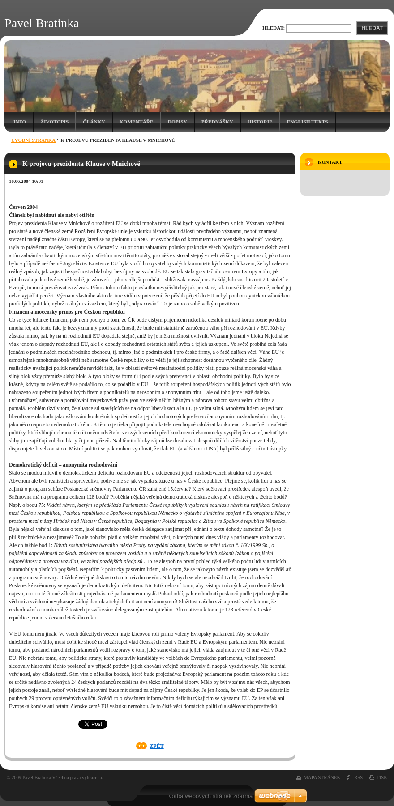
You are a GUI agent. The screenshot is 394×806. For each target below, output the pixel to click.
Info (19, 121)
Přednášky (217, 121)
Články (94, 121)
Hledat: (273, 27)
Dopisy (177, 121)
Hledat (372, 28)
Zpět (156, 746)
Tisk (382, 777)
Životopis (54, 121)
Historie (260, 121)
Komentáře (137, 121)
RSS (358, 777)
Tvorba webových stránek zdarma (209, 796)
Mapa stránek (322, 777)
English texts (307, 121)
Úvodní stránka (33, 140)
